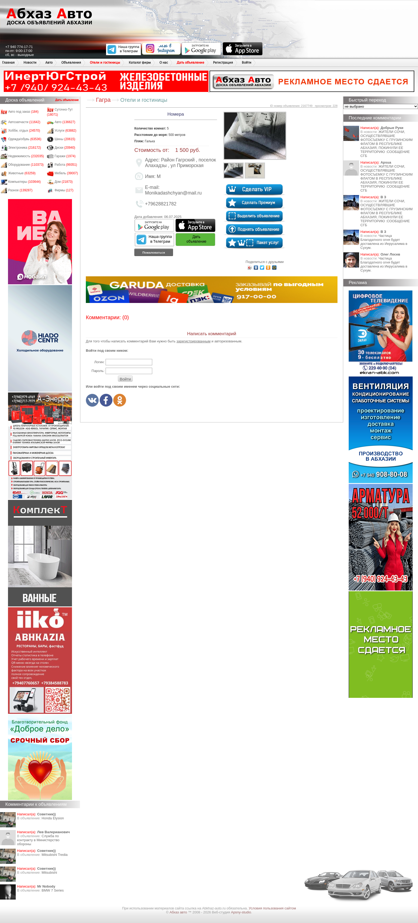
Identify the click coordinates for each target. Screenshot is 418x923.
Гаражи (65, 156)
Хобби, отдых (24, 130)
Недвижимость (26, 156)
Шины (65, 139)
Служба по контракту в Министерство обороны (38, 840)
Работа (66, 165)
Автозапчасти (24, 122)
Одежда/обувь (24, 139)
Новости (30, 62)
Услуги (66, 130)
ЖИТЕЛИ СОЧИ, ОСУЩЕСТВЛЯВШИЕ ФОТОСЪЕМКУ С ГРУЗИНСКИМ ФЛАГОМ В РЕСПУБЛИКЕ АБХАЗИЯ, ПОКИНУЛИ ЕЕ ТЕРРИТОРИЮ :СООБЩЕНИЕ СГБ (386, 144)
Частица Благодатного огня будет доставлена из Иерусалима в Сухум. (383, 242)
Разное (20, 190)
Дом (64, 182)
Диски (65, 147)
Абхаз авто (179, 912)
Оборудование (26, 165)
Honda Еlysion (53, 818)
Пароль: (97, 371)
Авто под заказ (23, 112)
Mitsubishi (49, 873)
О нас (163, 62)
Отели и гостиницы (105, 62)
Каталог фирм (140, 62)
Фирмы (64, 190)
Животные (22, 173)
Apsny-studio (241, 912)
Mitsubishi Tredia (55, 855)
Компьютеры (24, 182)
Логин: (99, 362)
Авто (49, 62)
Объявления (71, 62)
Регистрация (223, 62)
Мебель (66, 173)
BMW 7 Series (53, 890)
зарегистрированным (193, 341)
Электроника (24, 147)
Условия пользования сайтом (272, 908)
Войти (246, 62)
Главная (8, 62)
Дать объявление (190, 62)
